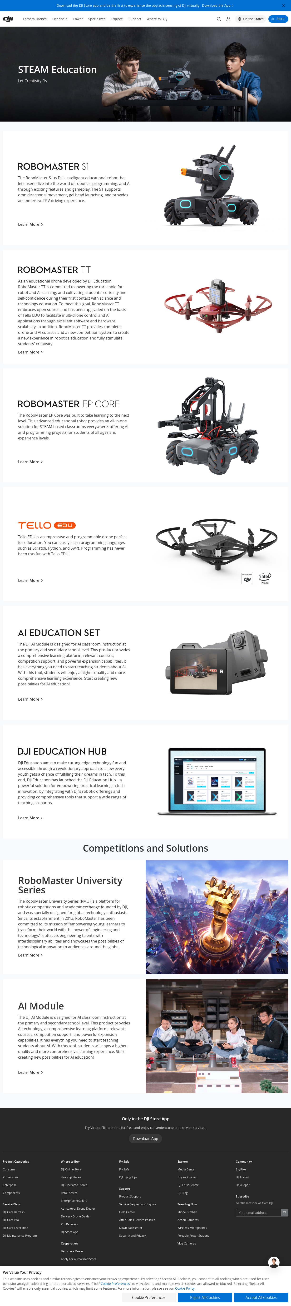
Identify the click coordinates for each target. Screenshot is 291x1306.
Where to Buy (157, 19)
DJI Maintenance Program (20, 1236)
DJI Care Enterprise (15, 1228)
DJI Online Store (71, 1169)
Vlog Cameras (187, 1243)
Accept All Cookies (261, 1297)
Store (280, 18)
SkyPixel (241, 1169)
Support (134, 19)
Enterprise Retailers (74, 1201)
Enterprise (10, 1185)
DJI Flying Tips (128, 1177)
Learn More (30, 224)
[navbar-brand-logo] (14, 19)
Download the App (216, 4)
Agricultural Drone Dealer (78, 1209)
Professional (11, 1177)
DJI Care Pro (11, 1220)
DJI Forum (242, 1177)
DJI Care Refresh (14, 1212)
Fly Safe (124, 1169)
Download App (145, 1138)
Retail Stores (69, 1193)
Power (78, 19)
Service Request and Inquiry (137, 1204)
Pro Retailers (69, 1224)
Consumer (10, 1169)
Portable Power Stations (193, 1236)
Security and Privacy (132, 1236)
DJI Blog (183, 1193)
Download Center (130, 1228)
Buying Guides (187, 1177)
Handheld (60, 19)
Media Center (187, 1169)
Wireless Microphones (192, 1228)
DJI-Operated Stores (74, 1185)
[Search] (219, 19)
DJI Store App (69, 1232)
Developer (243, 1185)
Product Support (130, 1196)
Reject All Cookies (205, 1297)
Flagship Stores (71, 1177)
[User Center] (228, 19)
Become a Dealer (72, 1251)
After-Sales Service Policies (137, 1220)
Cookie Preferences (115, 1283)
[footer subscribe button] (284, 1212)
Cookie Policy (185, 1288)
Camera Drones (35, 19)
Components (11, 1193)
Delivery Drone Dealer (76, 1216)
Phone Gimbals (187, 1212)
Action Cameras (188, 1220)
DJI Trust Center (188, 1185)
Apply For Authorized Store (78, 1259)
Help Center (127, 1212)
